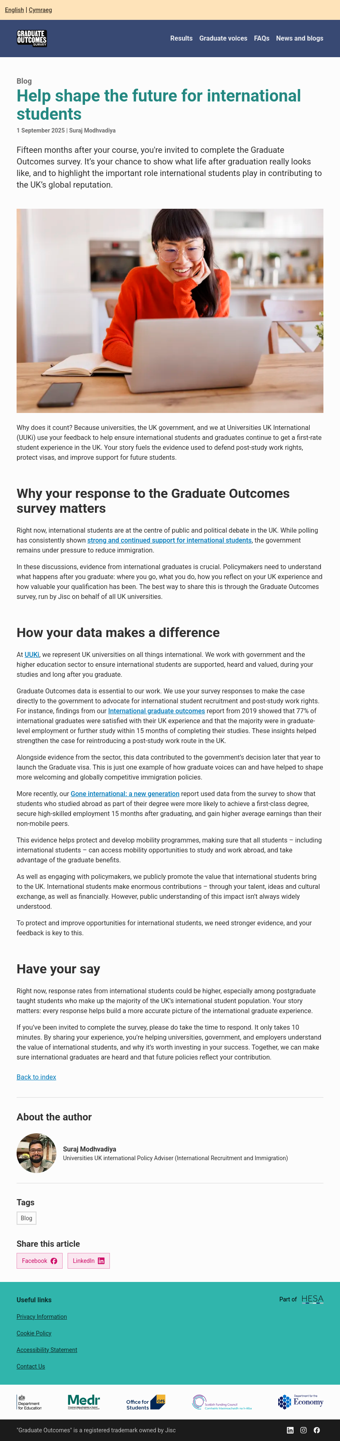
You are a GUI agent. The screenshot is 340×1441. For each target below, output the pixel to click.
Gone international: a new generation (125, 794)
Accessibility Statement (47, 1350)
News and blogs (299, 38)
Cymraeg (40, 10)
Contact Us (31, 1366)
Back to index (36, 1077)
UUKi (32, 655)
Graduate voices (223, 38)
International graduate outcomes (156, 711)
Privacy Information (42, 1316)
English (14, 10)
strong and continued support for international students (169, 540)
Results (181, 38)
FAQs (262, 38)
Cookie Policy (34, 1333)
